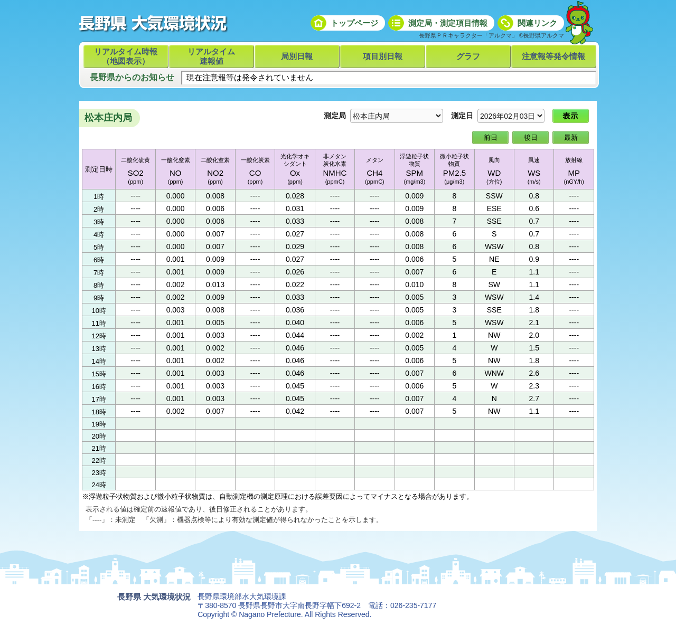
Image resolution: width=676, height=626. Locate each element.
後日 (531, 137)
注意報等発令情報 (553, 56)
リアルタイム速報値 (211, 56)
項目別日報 (382, 56)
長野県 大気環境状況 (154, 596)
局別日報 (297, 56)
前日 (490, 137)
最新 (571, 137)
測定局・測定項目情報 (447, 22)
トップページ (354, 22)
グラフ (468, 56)
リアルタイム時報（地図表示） (125, 56)
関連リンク (537, 22)
